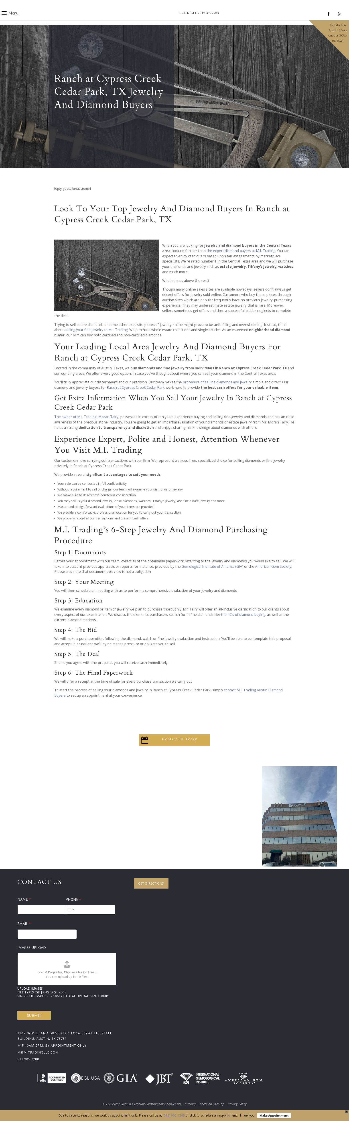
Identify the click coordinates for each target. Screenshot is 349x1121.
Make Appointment (274, 1115)
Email (24, 924)
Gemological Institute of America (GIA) (212, 566)
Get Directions (151, 883)
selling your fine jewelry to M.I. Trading (96, 330)
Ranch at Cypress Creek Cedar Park (136, 387)
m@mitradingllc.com (38, 1052)
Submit (34, 1015)
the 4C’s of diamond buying (243, 614)
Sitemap (190, 1104)
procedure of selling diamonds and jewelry (217, 382)
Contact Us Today (179, 739)
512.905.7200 (28, 1059)
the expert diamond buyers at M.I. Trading (241, 250)
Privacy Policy (237, 1104)
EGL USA (85, 1078)
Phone (73, 899)
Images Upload (31, 948)
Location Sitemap (212, 1104)
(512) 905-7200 (174, 1115)
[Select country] (70, 910)
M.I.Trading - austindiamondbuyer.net (154, 1104)
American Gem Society (273, 566)
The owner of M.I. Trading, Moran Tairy (86, 417)
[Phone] (90, 910)
